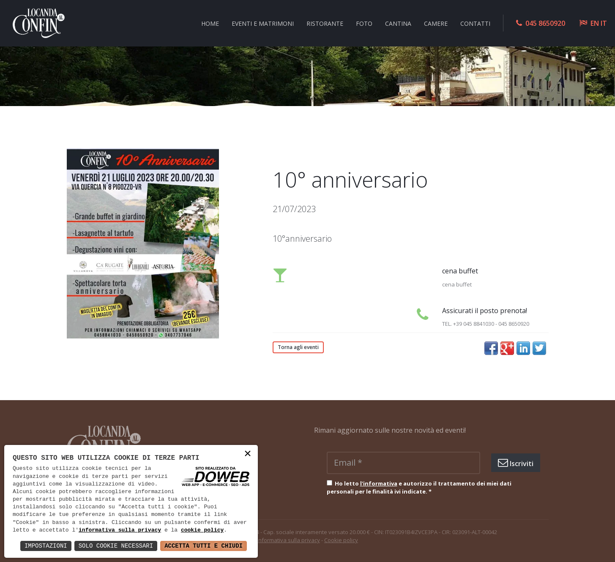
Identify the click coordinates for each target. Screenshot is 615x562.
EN (594, 23)
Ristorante (324, 23)
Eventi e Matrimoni (263, 23)
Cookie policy (341, 540)
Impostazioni (46, 546)
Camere (436, 23)
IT (604, 23)
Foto (364, 23)
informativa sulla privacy (120, 530)
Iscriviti (515, 462)
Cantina (398, 23)
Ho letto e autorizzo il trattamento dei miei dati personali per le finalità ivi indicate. (419, 488)
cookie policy (202, 530)
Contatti (475, 23)
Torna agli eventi (298, 347)
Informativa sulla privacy (288, 540)
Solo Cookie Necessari (116, 546)
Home (210, 23)
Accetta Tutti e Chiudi (203, 546)
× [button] (247, 454)
